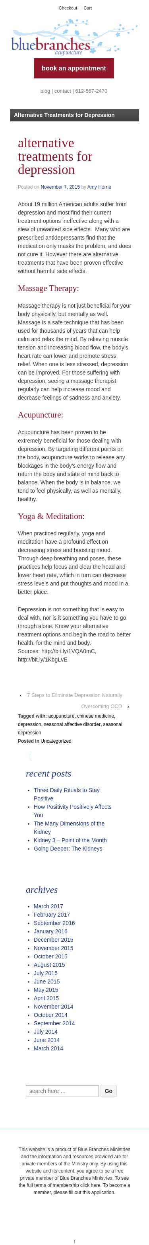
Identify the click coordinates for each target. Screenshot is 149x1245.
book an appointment (74, 68)
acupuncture (61, 716)
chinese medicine (95, 716)
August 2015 (49, 965)
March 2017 (48, 906)
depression (29, 724)
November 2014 (54, 1006)
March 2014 (48, 1048)
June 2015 (47, 981)
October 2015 (51, 956)
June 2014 (47, 1040)
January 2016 (51, 931)
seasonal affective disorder (72, 724)
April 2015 (46, 998)
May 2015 (46, 990)
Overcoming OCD (101, 706)
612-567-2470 (91, 91)
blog (45, 91)
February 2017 (52, 914)
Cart (87, 8)
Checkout (68, 8)
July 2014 (46, 1031)
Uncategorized (56, 741)
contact (62, 91)
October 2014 (51, 1015)
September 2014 (54, 1023)
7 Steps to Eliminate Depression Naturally (74, 695)
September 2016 (54, 923)
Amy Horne (99, 187)
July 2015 (46, 973)
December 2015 (54, 940)
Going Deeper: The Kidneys (68, 848)
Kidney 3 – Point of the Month (70, 840)
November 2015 (54, 948)
